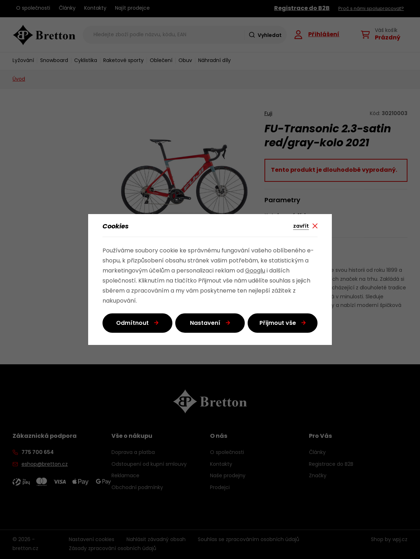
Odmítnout (132, 323)
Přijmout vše (277, 323)
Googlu (255, 271)
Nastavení (205, 323)
